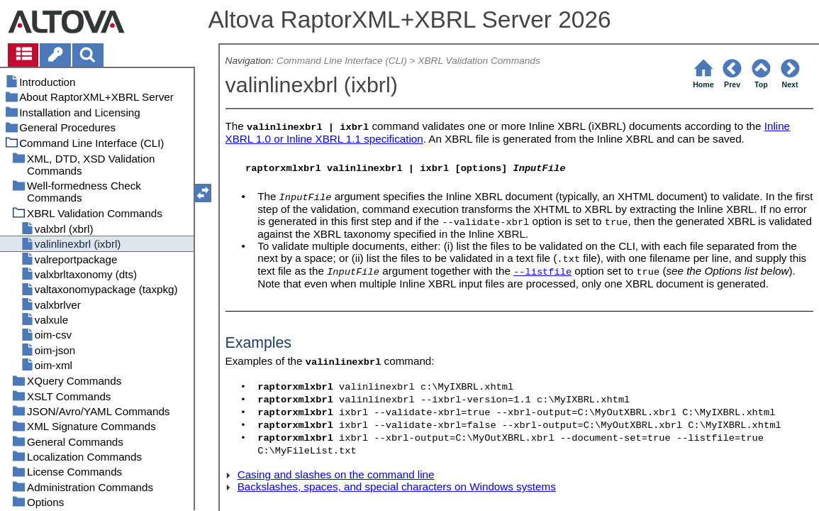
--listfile (542, 272)
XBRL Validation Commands (479, 60)
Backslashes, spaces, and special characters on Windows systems (397, 486)
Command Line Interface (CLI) (342, 60)
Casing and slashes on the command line (336, 474)
